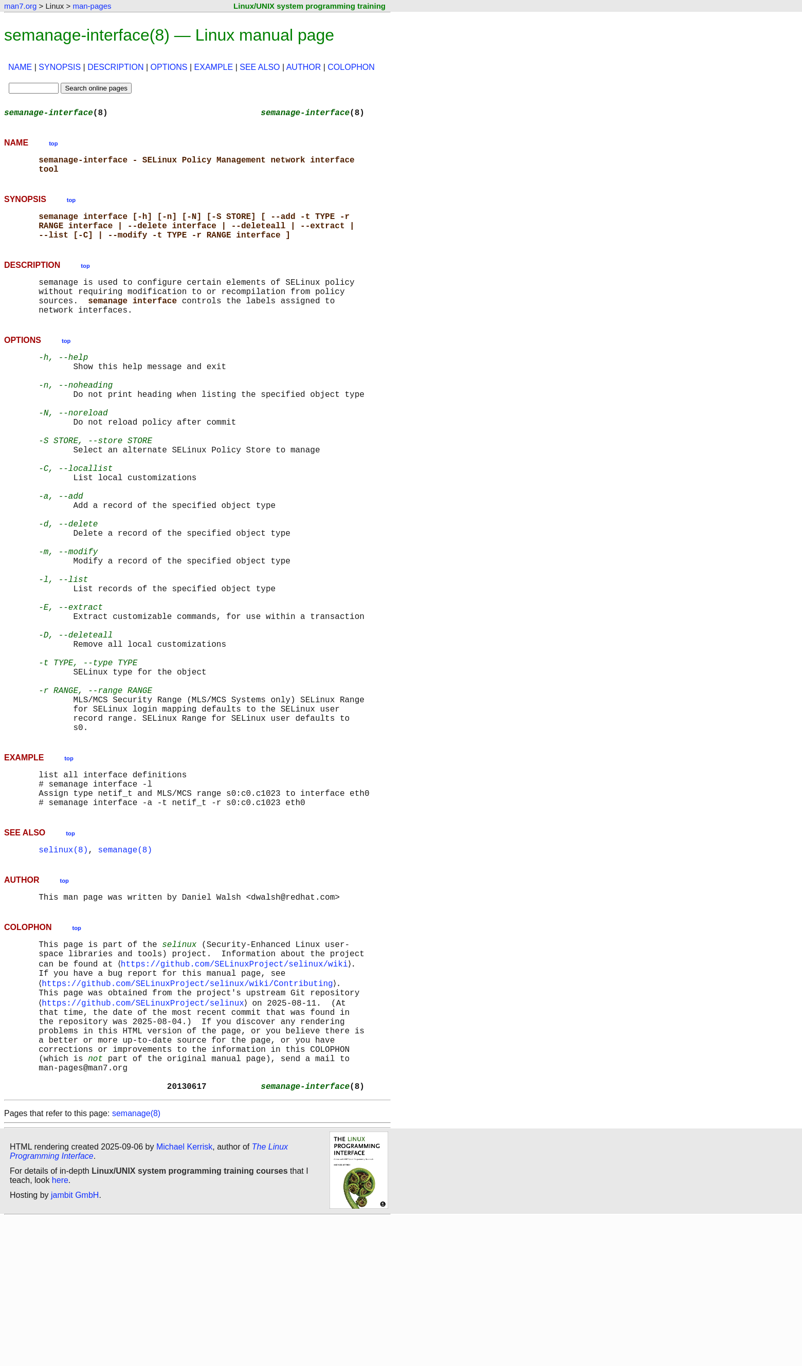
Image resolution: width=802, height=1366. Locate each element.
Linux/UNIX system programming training (309, 6)
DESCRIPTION (115, 67)
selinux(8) (63, 964)
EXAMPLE (213, 67)
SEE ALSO (260, 67)
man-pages (91, 6)
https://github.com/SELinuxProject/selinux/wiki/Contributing (189, 1108)
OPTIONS (169, 67)
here (60, 1327)
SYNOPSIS (60, 67)
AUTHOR (303, 67)
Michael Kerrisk (184, 1293)
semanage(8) (125, 964)
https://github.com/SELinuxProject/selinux (145, 1131)
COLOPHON (351, 67)
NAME (20, 67)
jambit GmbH (75, 1342)
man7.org (20, 6)
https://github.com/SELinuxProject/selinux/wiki (236, 1085)
